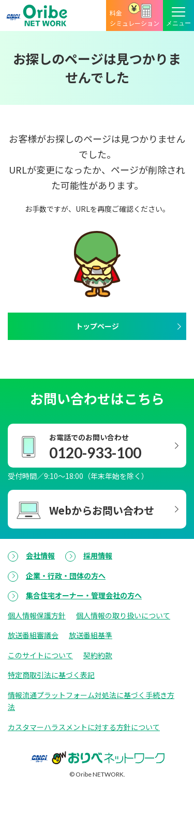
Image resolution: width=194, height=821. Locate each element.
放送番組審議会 (33, 635)
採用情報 (97, 555)
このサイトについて (40, 655)
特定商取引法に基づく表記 (51, 675)
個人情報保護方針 (37, 615)
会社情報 (40, 555)
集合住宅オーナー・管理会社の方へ (84, 595)
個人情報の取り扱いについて (123, 615)
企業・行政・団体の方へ (66, 575)
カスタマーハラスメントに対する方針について (84, 727)
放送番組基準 (90, 635)
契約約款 (97, 655)
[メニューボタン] (178, 15)
